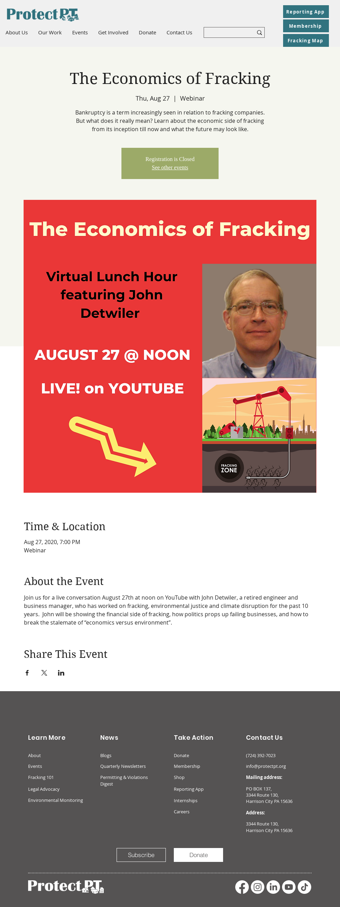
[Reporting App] (306, 11)
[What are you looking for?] (223, 33)
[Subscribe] (141, 855)
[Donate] (198, 855)
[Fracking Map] (306, 40)
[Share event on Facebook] (27, 673)
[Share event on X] (44, 673)
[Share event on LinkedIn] (61, 673)
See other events (170, 167)
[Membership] (306, 25)
